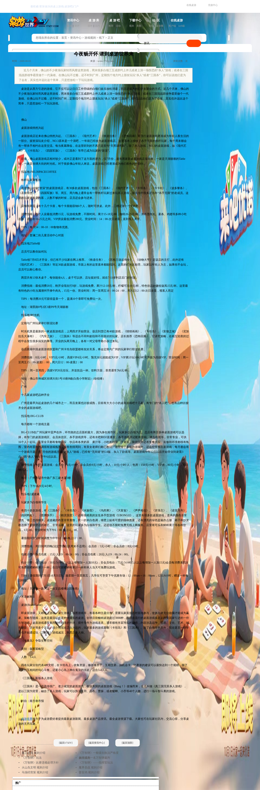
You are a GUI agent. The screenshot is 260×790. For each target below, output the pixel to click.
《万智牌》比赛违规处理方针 (40, 762)
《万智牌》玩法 (32, 757)
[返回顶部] (127, 742)
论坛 (151, 25)
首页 (64, 37)
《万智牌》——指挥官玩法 (96, 762)
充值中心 (213, 5)
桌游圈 (159, 25)
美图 (138, 25)
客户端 (172, 25)
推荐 (110, 25)
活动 (118, 25)
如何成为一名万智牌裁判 (94, 757)
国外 (90, 25)
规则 (131, 25)
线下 (102, 37)
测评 (76, 25)
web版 (181, 25)
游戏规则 (90, 37)
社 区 (156, 20)
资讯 (147, 43)
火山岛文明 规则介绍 (35, 767)
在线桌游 (191, 5)
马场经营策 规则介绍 (35, 772)
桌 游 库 (94, 20)
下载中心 (135, 20)
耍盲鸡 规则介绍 (89, 772)
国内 (97, 25)
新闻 (69, 25)
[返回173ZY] (66, 742)
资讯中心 (73, 20)
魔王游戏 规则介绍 (33, 752)
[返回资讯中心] (97, 742)
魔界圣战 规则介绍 (90, 767)
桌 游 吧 (114, 20)
